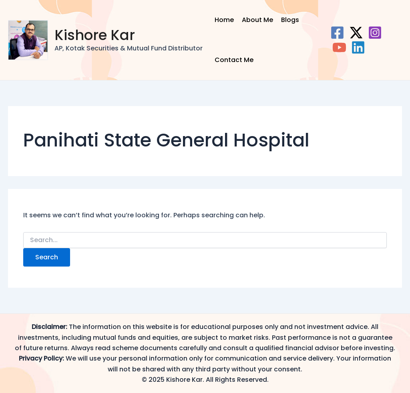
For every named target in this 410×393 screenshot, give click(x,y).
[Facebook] (337, 32)
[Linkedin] (358, 47)
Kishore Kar (94, 35)
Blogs (290, 19)
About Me (257, 19)
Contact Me (234, 59)
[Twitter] (356, 32)
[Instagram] (375, 32)
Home (224, 19)
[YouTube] (339, 47)
